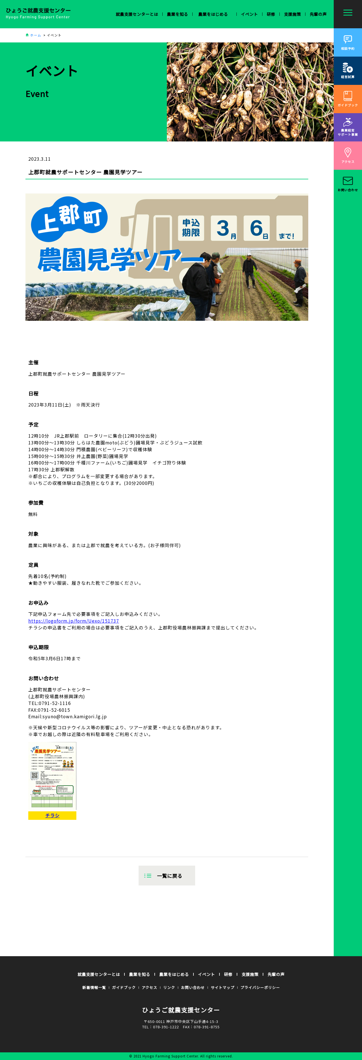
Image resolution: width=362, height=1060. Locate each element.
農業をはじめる (174, 974)
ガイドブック (348, 99)
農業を (177, 14)
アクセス (348, 155)
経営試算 (348, 70)
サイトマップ (222, 987)
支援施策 (292, 14)
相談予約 (348, 42)
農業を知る (139, 974)
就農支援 (137, 14)
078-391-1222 (166, 1026)
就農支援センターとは (98, 974)
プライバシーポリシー (260, 987)
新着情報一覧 (94, 987)
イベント (249, 14)
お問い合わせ (348, 183)
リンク (169, 987)
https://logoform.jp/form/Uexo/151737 (73, 621)
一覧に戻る (169, 875)
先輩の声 (318, 14)
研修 (271, 14)
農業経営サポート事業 (348, 127)
